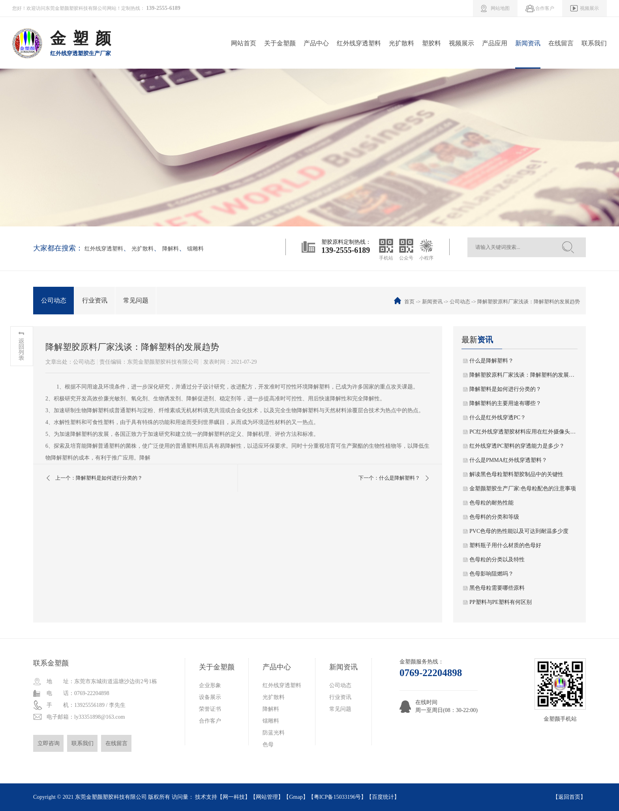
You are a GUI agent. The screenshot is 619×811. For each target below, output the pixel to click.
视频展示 (461, 43)
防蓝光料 (274, 733)
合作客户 (210, 721)
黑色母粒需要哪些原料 (497, 588)
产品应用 (494, 43)
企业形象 (210, 685)
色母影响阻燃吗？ (491, 574)
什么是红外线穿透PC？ (497, 417)
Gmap (295, 797)
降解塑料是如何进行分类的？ (505, 389)
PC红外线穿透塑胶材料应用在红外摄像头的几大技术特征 (523, 432)
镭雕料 (195, 249)
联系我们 (594, 43)
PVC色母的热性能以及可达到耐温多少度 (518, 531)
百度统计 (383, 797)
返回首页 (569, 797)
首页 (409, 302)
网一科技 (234, 797)
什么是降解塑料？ (491, 361)
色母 (268, 744)
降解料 (170, 249)
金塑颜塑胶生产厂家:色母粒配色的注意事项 (522, 488)
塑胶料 (431, 43)
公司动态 (53, 300)
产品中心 (316, 43)
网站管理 (267, 797)
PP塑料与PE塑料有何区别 (500, 602)
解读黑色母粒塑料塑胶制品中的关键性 (516, 474)
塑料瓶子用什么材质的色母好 (505, 545)
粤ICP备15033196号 (337, 797)
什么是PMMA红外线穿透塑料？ (508, 460)
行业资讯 (94, 300)
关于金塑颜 (280, 43)
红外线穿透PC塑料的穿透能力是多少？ (517, 446)
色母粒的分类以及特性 (497, 559)
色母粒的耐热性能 (491, 503)
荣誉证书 (210, 709)
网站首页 (243, 43)
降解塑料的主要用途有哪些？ (505, 403)
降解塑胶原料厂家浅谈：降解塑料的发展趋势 (523, 375)
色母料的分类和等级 (494, 517)
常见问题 (135, 300)
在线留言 (561, 43)
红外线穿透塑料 (359, 43)
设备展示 (210, 697)
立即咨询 (49, 743)
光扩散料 (401, 43)
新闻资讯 (527, 43)
